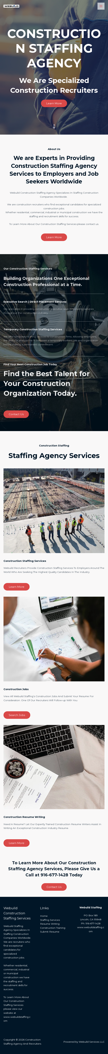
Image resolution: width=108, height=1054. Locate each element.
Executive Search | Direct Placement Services (39, 301)
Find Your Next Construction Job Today (34, 364)
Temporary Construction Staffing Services (36, 329)
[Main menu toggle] (101, 6)
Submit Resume (49, 931)
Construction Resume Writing (27, 817)
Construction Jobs (18, 689)
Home (44, 916)
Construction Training (52, 927)
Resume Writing (50, 923)
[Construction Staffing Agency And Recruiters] (11, 6)
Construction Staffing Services (27, 561)
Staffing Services (50, 920)
